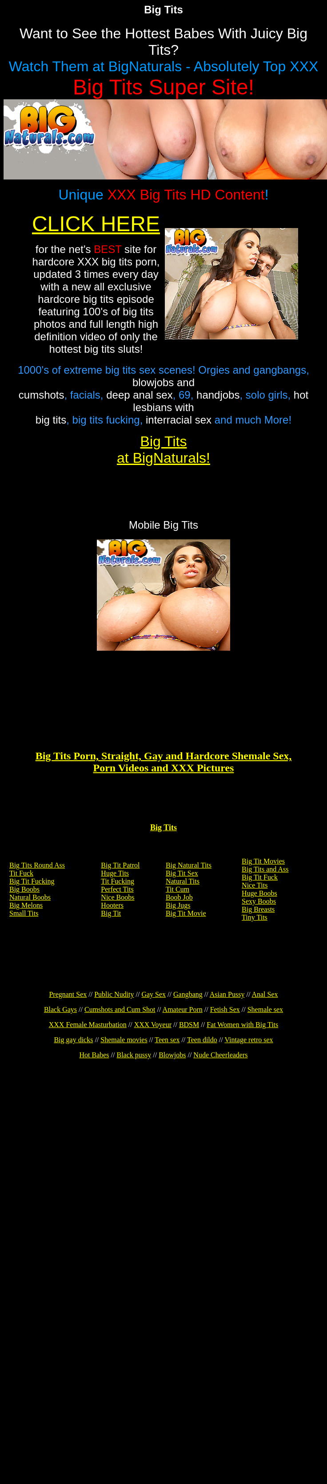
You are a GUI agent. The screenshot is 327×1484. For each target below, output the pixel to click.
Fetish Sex (225, 1009)
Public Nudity (114, 994)
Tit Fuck (21, 873)
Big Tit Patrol (120, 865)
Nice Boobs (117, 897)
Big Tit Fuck (260, 877)
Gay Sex (153, 994)
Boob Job (179, 897)
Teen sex (167, 1040)
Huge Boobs (259, 893)
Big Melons (26, 905)
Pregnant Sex (68, 994)
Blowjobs (172, 1055)
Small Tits (23, 913)
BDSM (189, 1024)
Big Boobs (24, 889)
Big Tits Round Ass (37, 865)
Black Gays (60, 1009)
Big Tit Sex (182, 873)
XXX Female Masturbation (88, 1024)
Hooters (112, 905)
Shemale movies (123, 1040)
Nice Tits (254, 885)
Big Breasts (258, 909)
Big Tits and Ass (265, 869)
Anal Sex (264, 994)
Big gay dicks (73, 1040)
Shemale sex (265, 1009)
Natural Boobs (30, 897)
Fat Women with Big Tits (242, 1024)
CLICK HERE (96, 224)
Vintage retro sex (248, 1040)
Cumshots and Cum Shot (120, 1009)
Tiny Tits (254, 917)
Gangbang (188, 994)
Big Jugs (178, 905)
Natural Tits (182, 881)
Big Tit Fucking (31, 881)
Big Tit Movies (263, 861)
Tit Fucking (117, 881)
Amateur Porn (183, 1009)
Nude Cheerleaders (220, 1055)
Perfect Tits (117, 889)
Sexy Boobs (259, 901)
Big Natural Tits (188, 865)
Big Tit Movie (186, 913)
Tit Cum (177, 889)
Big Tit (111, 913)
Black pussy (133, 1055)
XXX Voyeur (152, 1024)
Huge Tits (115, 873)
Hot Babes (94, 1055)
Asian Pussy (227, 994)
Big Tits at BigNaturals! (163, 449)
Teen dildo (202, 1040)
